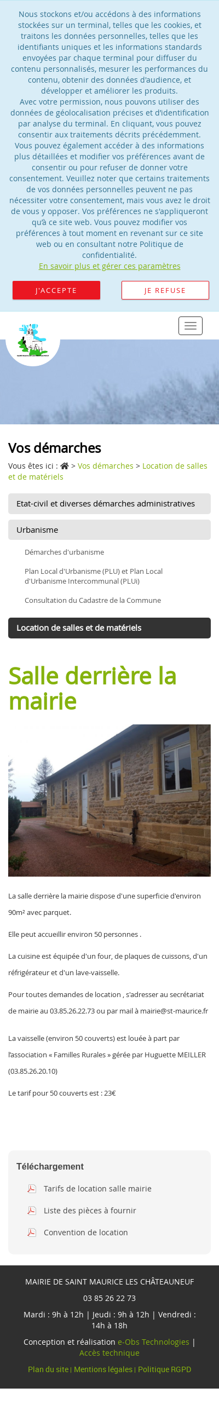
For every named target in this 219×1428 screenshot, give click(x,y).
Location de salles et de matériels (78, 627)
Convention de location (86, 1232)
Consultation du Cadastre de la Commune (93, 600)
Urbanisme (37, 529)
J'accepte (56, 290)
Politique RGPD (164, 1369)
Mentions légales (104, 1369)
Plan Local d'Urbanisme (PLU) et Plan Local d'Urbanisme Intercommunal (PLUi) (94, 576)
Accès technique (109, 1353)
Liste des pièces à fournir (90, 1210)
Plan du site (49, 1369)
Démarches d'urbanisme (64, 552)
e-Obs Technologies (153, 1342)
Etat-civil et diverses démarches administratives (105, 503)
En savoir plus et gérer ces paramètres (110, 266)
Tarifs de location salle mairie (98, 1188)
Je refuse (165, 290)
